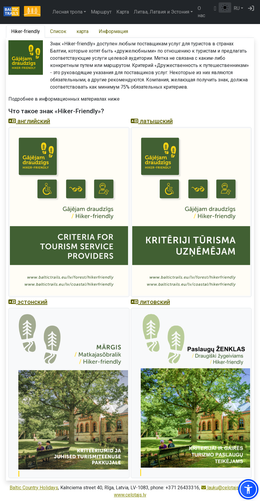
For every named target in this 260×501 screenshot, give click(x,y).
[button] (248, 489)
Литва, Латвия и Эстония (161, 12)
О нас (201, 11)
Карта (122, 12)
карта (82, 31)
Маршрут (101, 12)
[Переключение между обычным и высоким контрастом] (225, 7)
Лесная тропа (67, 12)
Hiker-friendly (25, 31)
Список (58, 31)
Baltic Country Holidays (34, 487)
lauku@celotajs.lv (222, 487)
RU (237, 8)
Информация (113, 31)
